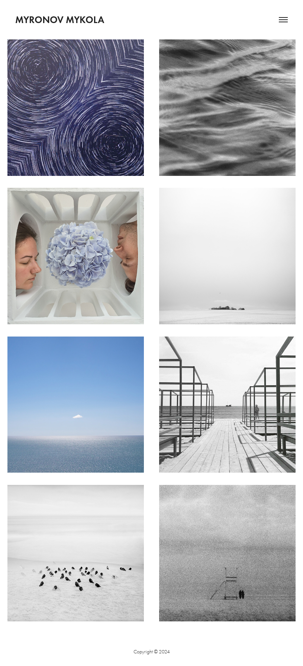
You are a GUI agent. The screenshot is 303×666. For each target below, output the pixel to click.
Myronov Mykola (59, 20)
